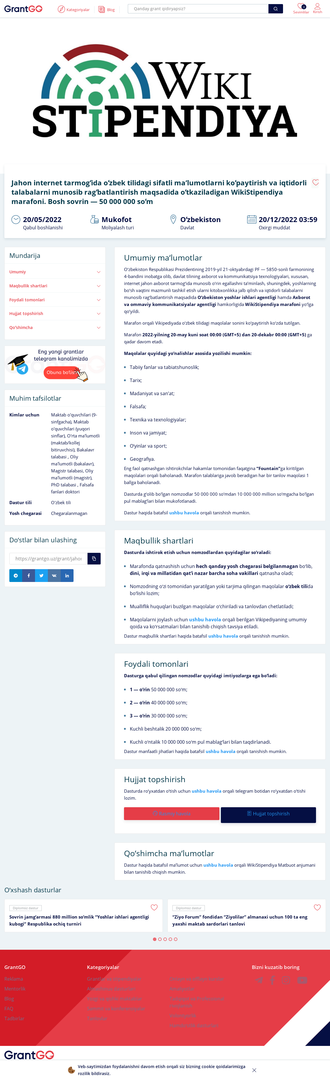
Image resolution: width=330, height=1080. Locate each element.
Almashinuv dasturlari (111, 982)
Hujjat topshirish (55, 310)
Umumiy (55, 269)
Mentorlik (14, 982)
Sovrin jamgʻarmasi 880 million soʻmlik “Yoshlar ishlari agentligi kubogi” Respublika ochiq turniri (79, 914)
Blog (9, 992)
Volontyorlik (183, 1009)
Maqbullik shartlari (55, 283)
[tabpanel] (83, 909)
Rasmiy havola (171, 810)
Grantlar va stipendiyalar (114, 973)
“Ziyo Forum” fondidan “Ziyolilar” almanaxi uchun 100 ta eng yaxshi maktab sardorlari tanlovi (239, 914)
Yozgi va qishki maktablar (114, 992)
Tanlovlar (97, 1012)
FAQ (8, 1002)
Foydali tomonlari (55, 297)
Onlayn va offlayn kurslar (197, 973)
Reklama (13, 973)
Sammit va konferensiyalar (116, 1002)
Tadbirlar (14, 1012)
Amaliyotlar (182, 982)
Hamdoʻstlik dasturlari (194, 1019)
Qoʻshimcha (55, 324)
